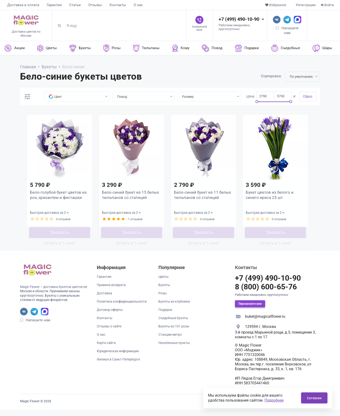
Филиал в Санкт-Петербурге (118, 366)
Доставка (104, 299)
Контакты (118, 5)
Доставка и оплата (23, 5)
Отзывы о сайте (109, 333)
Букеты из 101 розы (173, 333)
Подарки (165, 316)
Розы (162, 299)
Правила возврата (111, 291)
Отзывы (95, 5)
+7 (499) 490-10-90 (239, 19)
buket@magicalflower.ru (265, 323)
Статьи (75, 5)
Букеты (164, 291)
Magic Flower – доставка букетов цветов (51, 293)
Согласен (314, 398)
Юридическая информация (118, 357)
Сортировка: (271, 76)
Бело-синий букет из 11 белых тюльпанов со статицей (197, 198)
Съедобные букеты (173, 324)
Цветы (163, 283)
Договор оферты (110, 316)
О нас (138, 5)
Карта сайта (106, 349)
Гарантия (54, 5)
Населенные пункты (174, 349)
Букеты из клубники (174, 308)
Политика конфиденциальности (122, 308)
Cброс (307, 96)
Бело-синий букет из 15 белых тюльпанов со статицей (125, 198)
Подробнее (274, 400)
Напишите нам (38, 326)
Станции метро (170, 341)
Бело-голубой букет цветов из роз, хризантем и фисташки (57, 198)
